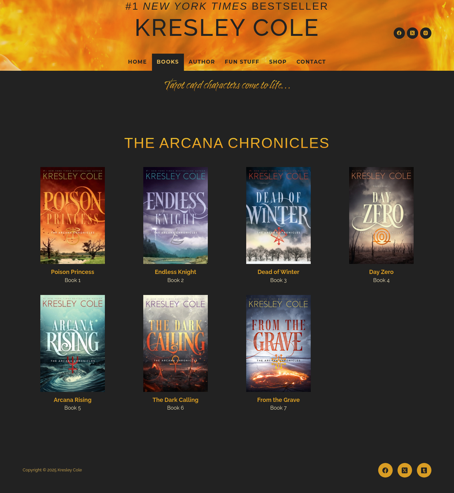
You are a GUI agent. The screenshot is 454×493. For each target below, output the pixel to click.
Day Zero (381, 271)
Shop (278, 62)
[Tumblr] (424, 470)
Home (137, 62)
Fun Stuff (242, 62)
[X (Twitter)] (412, 33)
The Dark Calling (176, 399)
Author (202, 62)
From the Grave (278, 399)
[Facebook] (399, 33)
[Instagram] (425, 33)
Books (168, 62)
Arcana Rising (72, 399)
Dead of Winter (278, 271)
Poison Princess (72, 271)
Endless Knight (176, 271)
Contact (311, 62)
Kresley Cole (227, 27)
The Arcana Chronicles (227, 143)
